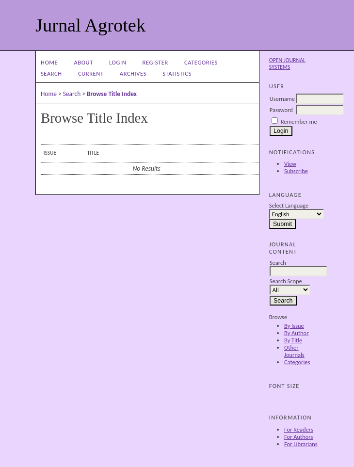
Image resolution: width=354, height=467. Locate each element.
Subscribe (296, 171)
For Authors (298, 436)
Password (281, 109)
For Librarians (301, 444)
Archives (133, 73)
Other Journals (294, 351)
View (290, 163)
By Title (293, 340)
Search (51, 73)
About (83, 62)
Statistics (177, 73)
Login (117, 62)
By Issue (294, 325)
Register (155, 62)
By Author (296, 333)
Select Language (288, 205)
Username (282, 98)
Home (49, 62)
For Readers (298, 429)
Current (91, 73)
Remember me (299, 121)
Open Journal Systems (287, 63)
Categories (297, 362)
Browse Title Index (112, 94)
